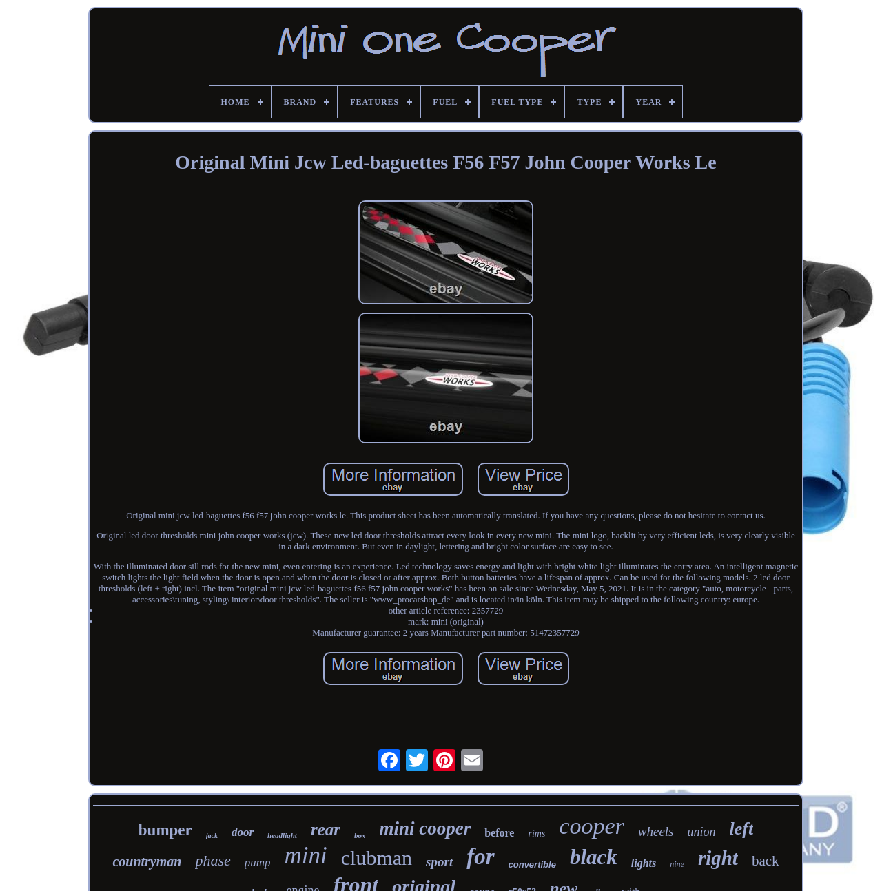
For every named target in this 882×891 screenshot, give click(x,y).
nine (677, 864)
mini (306, 855)
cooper (591, 826)
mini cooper (425, 828)
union (702, 832)
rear (325, 829)
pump (258, 862)
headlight (282, 835)
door (243, 832)
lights (643, 863)
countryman (146, 861)
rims (536, 833)
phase (212, 860)
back (765, 860)
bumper (165, 830)
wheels (656, 831)
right (718, 858)
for (480, 856)
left (742, 829)
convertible (532, 864)
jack (212, 835)
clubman (376, 857)
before (499, 833)
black (593, 857)
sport (439, 862)
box (360, 835)
